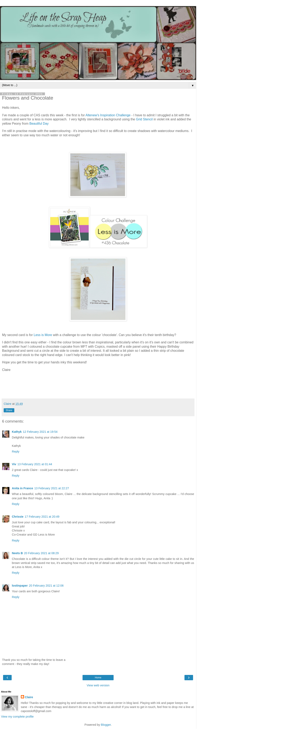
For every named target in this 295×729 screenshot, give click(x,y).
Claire (29, 697)
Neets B (17, 553)
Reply (15, 451)
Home (98, 677)
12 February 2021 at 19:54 (40, 431)
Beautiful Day (39, 123)
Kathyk (17, 431)
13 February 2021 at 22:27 (51, 488)
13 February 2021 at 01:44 (34, 464)
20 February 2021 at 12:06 (46, 585)
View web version (98, 685)
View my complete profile (17, 716)
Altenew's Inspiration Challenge (108, 115)
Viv (14, 464)
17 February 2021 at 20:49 (42, 516)
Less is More (43, 335)
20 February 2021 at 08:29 (41, 553)
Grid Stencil (144, 119)
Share (9, 410)
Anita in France (22, 488)
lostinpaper (20, 585)
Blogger (106, 724)
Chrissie (17, 516)
